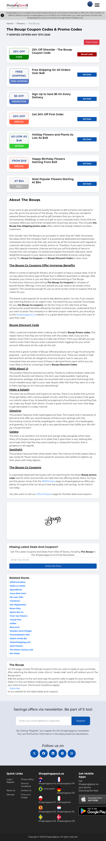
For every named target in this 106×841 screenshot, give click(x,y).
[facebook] (44, 753)
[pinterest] (62, 753)
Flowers (21, 23)
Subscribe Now (53, 566)
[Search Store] (90, 4)
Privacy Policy (27, 779)
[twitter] (34, 753)
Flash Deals (92, 42)
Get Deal (87, 74)
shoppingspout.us (26, 314)
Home (10, 23)
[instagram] (72, 753)
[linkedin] (53, 753)
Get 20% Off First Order (48, 114)
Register (80, 721)
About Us (11, 790)
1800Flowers (48, 481)
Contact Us (26, 790)
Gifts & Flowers (44, 494)
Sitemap (10, 794)
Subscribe (14, 688)
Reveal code (87, 54)
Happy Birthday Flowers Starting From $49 (48, 160)
